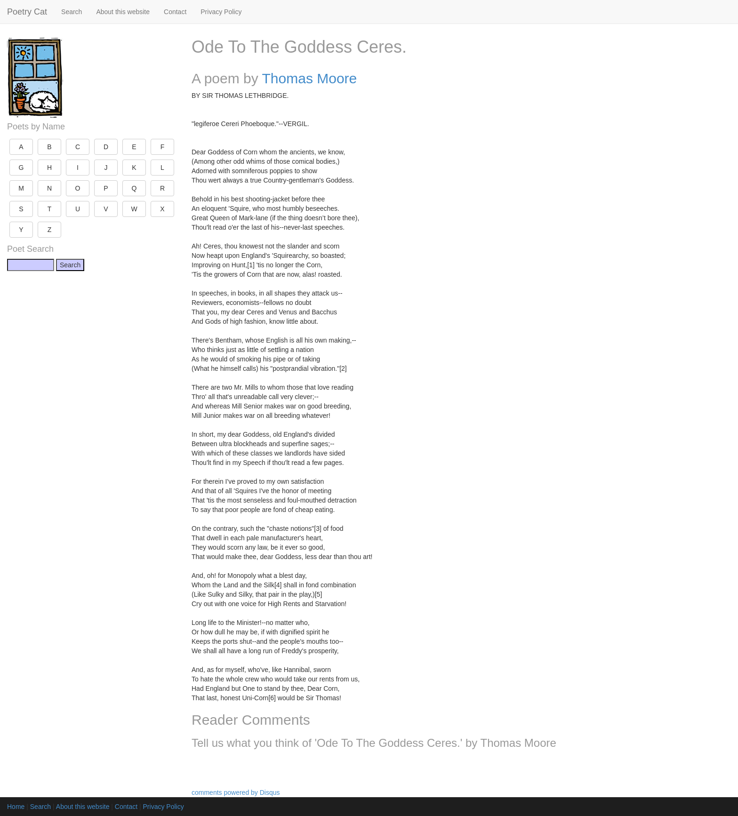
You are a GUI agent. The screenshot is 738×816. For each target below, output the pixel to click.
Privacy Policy (221, 12)
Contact (175, 12)
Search (71, 12)
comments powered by (236, 792)
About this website (123, 12)
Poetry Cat (27, 11)
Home (15, 806)
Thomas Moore (309, 78)
